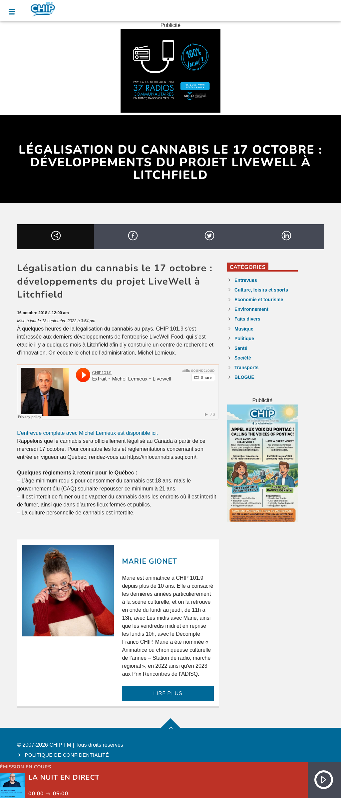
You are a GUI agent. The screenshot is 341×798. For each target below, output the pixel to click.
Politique (244, 338)
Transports (246, 367)
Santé (240, 348)
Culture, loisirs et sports (261, 290)
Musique (243, 329)
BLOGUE (244, 377)
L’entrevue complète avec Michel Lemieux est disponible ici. (87, 433)
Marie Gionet (149, 561)
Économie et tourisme (258, 299)
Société (242, 358)
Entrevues (245, 280)
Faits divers (247, 319)
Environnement (251, 309)
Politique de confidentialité (67, 755)
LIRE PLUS (167, 693)
